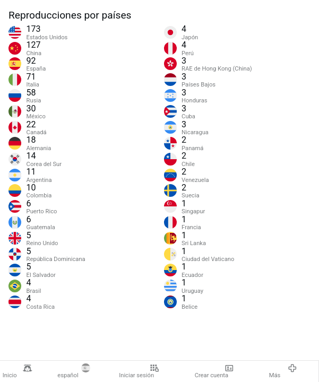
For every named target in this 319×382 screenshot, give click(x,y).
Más (283, 371)
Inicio (17, 371)
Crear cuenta (214, 371)
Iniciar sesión (139, 371)
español (73, 371)
